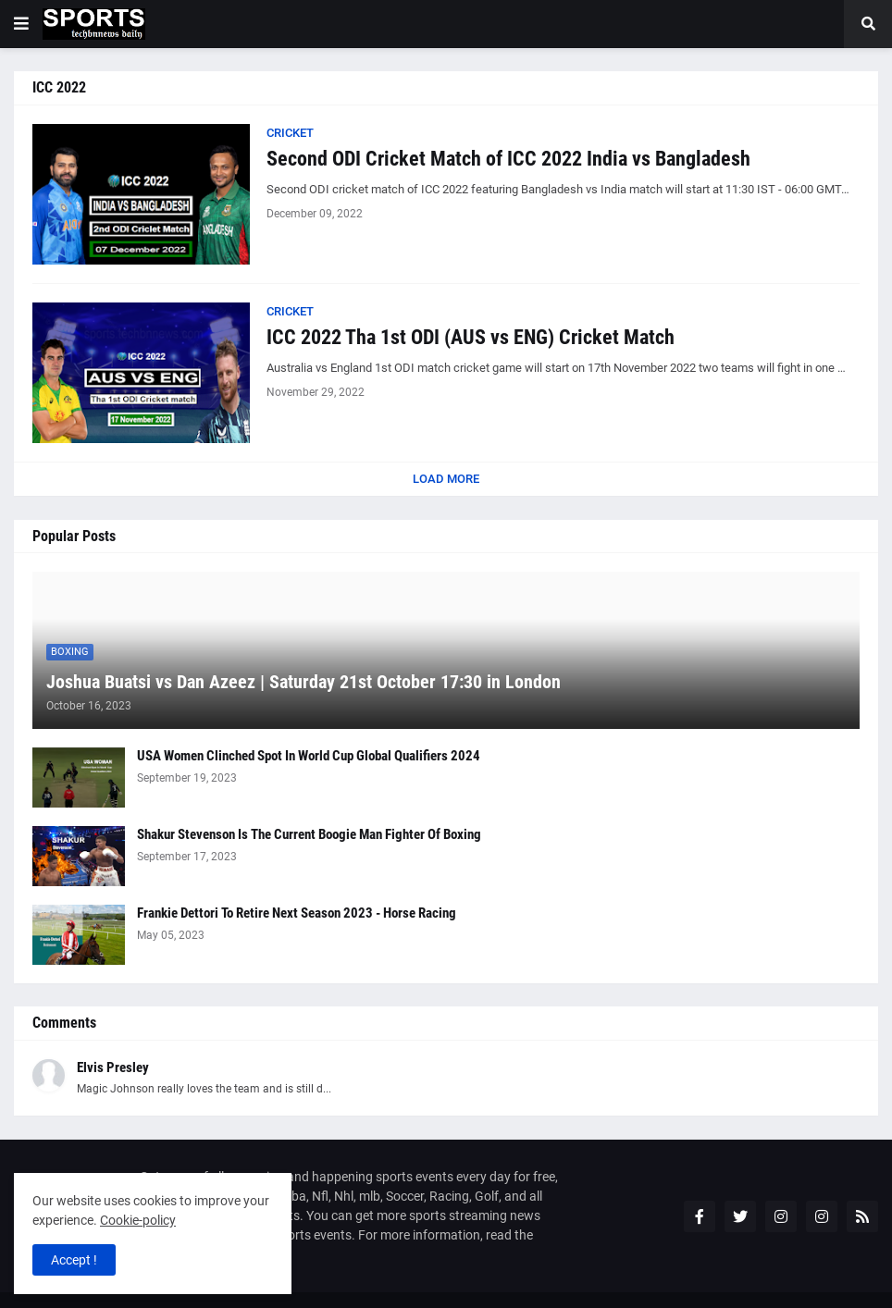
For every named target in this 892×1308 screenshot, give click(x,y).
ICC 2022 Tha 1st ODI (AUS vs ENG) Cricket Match (470, 337)
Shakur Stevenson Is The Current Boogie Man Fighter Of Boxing (309, 834)
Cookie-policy (138, 1220)
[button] (21, 24)
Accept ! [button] (74, 1259)
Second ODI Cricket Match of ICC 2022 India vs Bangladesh (508, 158)
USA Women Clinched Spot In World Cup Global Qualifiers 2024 (308, 755)
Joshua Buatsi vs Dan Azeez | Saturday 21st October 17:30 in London (303, 682)
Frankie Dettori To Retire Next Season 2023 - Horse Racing (296, 913)
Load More (446, 479)
